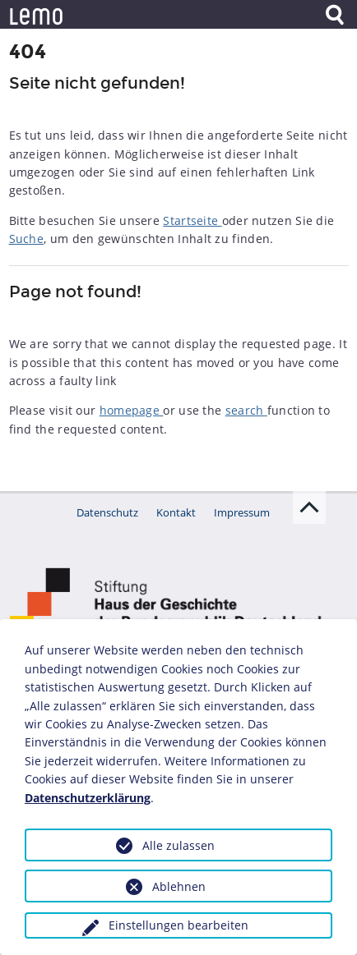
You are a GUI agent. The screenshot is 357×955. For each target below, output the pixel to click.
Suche (26, 238)
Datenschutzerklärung (88, 798)
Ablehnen (179, 886)
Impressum (242, 512)
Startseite (192, 220)
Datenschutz (107, 512)
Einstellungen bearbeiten (178, 925)
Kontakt (176, 512)
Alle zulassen (178, 845)
